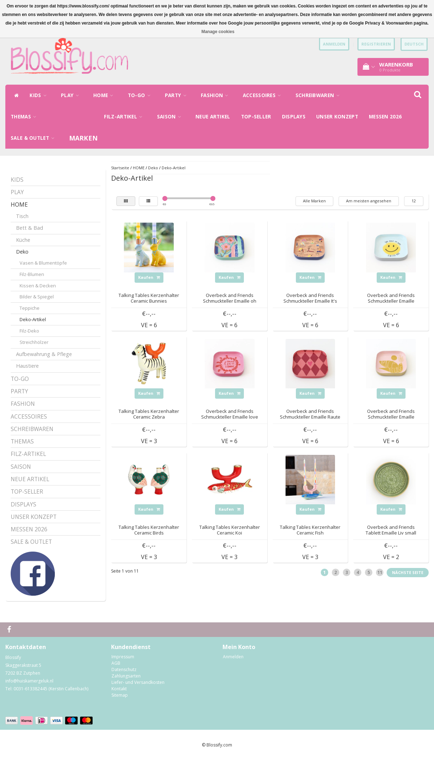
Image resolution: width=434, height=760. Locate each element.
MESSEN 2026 (385, 116)
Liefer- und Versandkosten (137, 682)
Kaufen (149, 277)
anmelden (334, 44)
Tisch (22, 216)
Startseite (120, 167)
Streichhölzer (34, 342)
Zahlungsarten (126, 676)
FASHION (216, 95)
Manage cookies (218, 31)
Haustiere (27, 365)
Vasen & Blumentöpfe (43, 263)
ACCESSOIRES (264, 95)
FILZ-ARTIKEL (125, 116)
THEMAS (25, 116)
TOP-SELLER (256, 116)
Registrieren (376, 44)
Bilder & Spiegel (37, 296)
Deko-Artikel (33, 319)
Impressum (122, 657)
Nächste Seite (407, 572)
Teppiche (30, 308)
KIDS (40, 95)
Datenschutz (123, 669)
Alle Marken (314, 200)
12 (414, 200)
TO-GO (141, 95)
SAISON (171, 116)
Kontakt (119, 689)
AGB (115, 663)
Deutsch (414, 44)
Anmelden (233, 657)
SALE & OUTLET (34, 138)
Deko (22, 251)
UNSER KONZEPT (337, 116)
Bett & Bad (29, 227)
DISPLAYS (293, 116)
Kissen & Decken (38, 285)
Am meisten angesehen (368, 200)
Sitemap (119, 695)
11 (379, 572)
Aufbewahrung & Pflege (44, 354)
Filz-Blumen (32, 274)
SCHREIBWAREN (319, 95)
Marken (83, 138)
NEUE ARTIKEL (212, 116)
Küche (23, 239)
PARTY (177, 95)
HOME (105, 95)
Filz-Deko (29, 331)
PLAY (72, 95)
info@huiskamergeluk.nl (29, 681)
